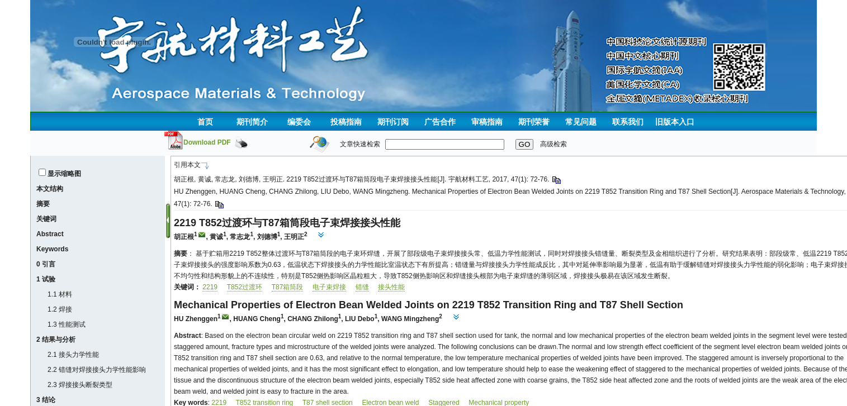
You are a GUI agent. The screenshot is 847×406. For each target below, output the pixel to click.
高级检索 (553, 144)
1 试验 (45, 279)
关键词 (46, 219)
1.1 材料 (60, 294)
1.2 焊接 (60, 309)
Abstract (50, 234)
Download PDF (207, 142)
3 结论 (45, 400)
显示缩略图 (64, 174)
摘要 (43, 204)
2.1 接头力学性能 (73, 355)
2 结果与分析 (55, 339)
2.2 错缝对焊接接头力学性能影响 (97, 370)
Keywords (52, 249)
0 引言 (45, 264)
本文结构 (49, 189)
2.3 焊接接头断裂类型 (80, 385)
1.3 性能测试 (67, 324)
